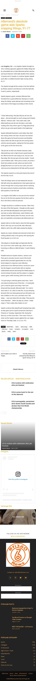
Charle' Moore (7, 31)
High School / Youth (7, 651)
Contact (30, 673)
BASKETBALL (10, 326)
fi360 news (4, 329)
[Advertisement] (18, 4)
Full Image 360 (6, 506)
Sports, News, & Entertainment (18, 675)
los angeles (25, 329)
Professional (8, 18)
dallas (17, 326)
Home (2, 15)
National (3, 662)
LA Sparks (17, 329)
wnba (14, 331)
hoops (11, 329)
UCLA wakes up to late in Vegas (9, 355)
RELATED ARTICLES (7, 379)
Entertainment (5, 653)
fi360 (30, 326)
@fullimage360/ (18, 536)
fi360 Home (5, 673)
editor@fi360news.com (22, 572)
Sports (3, 18)
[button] (33, 10)
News (3, 656)
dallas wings (24, 326)
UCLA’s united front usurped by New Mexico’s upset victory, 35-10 (27, 356)
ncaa (31, 329)
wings (9, 331)
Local (2, 659)
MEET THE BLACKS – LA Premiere (22, 626)
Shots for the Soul (6, 665)
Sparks (3, 331)
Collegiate (4, 645)
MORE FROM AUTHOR (23, 379)
